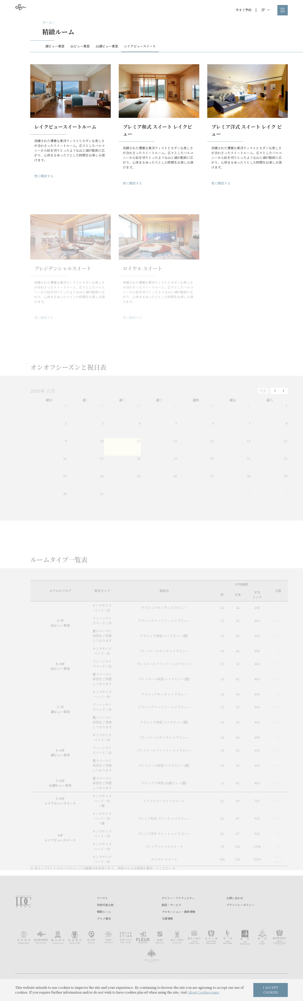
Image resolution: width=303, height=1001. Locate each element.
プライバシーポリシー (240, 918)
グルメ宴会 (104, 932)
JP (265, 9)
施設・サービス (171, 918)
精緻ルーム (104, 925)
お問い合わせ (234, 912)
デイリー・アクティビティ (178, 912)
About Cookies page (203, 992)
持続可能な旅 (105, 918)
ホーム (47, 22)
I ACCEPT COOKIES (270, 990)
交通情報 (167, 932)
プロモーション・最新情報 (178, 925)
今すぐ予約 (244, 10)
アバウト (102, 912)
